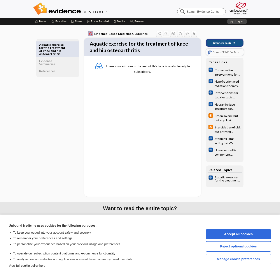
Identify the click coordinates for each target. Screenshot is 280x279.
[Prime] (98, 21)
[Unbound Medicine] (238, 8)
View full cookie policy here (27, 265)
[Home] (40, 21)
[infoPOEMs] (221, 117)
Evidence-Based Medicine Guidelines (115, 33)
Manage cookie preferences (238, 259)
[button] (137, 21)
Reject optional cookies (238, 246)
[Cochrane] (221, 72)
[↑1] (221, 42)
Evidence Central (87, 8)
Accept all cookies (238, 234)
